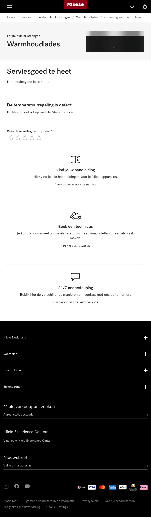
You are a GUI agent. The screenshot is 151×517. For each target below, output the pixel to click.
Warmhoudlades (87, 17)
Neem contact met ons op (75, 302)
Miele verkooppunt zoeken (29, 407)
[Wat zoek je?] (132, 6)
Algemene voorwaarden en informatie (49, 501)
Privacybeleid (90, 501)
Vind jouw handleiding (75, 184)
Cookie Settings (57, 507)
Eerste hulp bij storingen (53, 17)
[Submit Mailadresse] (146, 466)
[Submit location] (146, 415)
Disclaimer (10, 501)
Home (11, 17)
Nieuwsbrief (15, 457)
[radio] (11, 137)
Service (26, 17)
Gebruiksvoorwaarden (120, 501)
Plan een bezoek (75, 246)
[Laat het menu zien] (9, 6)
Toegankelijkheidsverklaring (21, 507)
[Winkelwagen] (145, 6)
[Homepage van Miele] (75, 6)
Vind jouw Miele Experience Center (27, 440)
